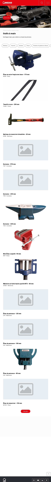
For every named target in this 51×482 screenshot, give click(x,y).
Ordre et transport (17, 17)
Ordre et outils (7, 30)
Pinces (28, 45)
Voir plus (25, 411)
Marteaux (5, 45)
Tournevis (13, 45)
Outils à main (7, 17)
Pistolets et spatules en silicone (40, 45)
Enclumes (21, 45)
